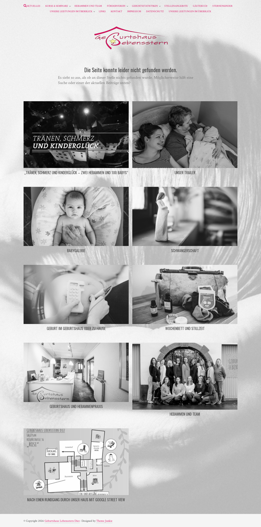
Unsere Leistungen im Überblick (71, 11)
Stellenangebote (176, 6)
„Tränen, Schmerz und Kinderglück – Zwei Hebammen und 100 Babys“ (76, 172)
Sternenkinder (222, 6)
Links (102, 11)
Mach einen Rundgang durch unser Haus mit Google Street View (76, 499)
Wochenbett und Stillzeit (185, 328)
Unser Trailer (185, 172)
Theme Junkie (104, 521)
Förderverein (116, 6)
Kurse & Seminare (56, 6)
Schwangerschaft (185, 250)
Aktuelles (33, 6)
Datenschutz (155, 11)
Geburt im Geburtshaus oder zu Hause (76, 328)
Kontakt (116, 11)
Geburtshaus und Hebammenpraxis (76, 406)
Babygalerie (76, 250)
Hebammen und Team (88, 6)
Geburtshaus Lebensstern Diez (62, 521)
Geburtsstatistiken (145, 6)
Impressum (134, 11)
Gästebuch (200, 6)
